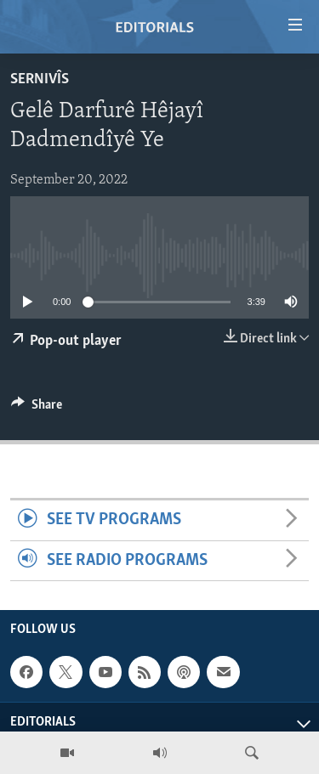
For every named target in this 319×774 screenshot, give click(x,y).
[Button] (36, 409)
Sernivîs (39, 79)
